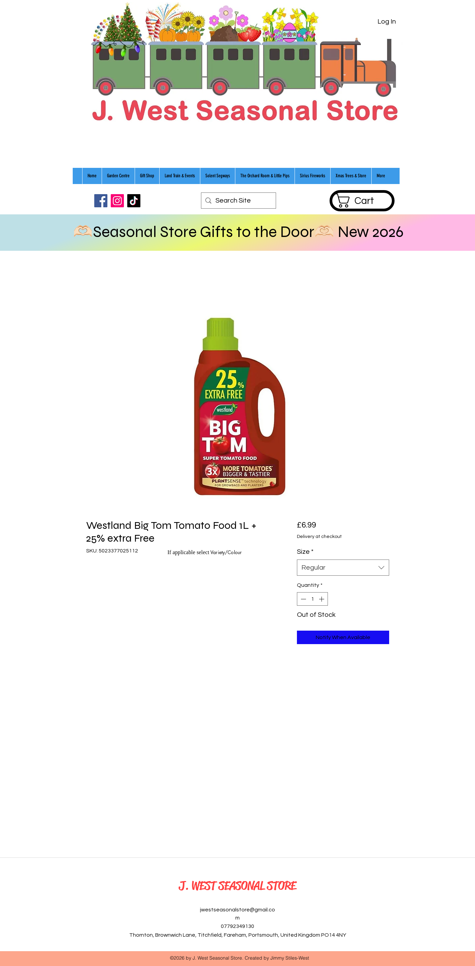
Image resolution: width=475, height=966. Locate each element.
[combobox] (343, 568)
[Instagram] (117, 200)
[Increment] (322, 599)
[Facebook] (100, 200)
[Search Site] (238, 200)
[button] (361, 200)
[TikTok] (133, 200)
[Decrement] (302, 599)
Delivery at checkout (319, 536)
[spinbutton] (312, 599)
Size (305, 551)
